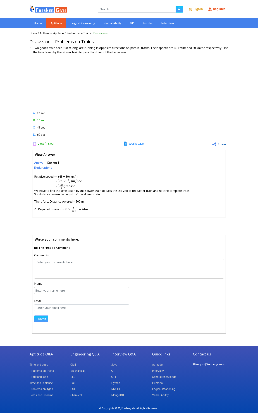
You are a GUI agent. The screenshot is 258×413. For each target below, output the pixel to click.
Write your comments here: (57, 239)
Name (38, 284)
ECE (72, 383)
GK (132, 23)
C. (34, 127)
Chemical (76, 395)
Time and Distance (41, 383)
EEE (72, 377)
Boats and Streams (41, 395)
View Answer (46, 144)
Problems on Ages (41, 389)
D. (34, 135)
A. (34, 113)
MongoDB (117, 395)
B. (34, 120)
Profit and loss (39, 377)
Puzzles (147, 23)
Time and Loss (39, 364)
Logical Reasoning (83, 23)
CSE (73, 389)
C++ (113, 377)
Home (38, 23)
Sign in (195, 9)
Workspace (136, 144)
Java (114, 364)
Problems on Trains (79, 33)
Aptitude (56, 23)
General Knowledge (164, 377)
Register (216, 9)
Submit (41, 319)
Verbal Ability (112, 23)
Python (115, 383)
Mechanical (77, 370)
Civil (73, 364)
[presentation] (70, 181)
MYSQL (116, 389)
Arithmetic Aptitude (52, 33)
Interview (167, 23)
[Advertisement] (129, 81)
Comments (41, 255)
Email (37, 301)
